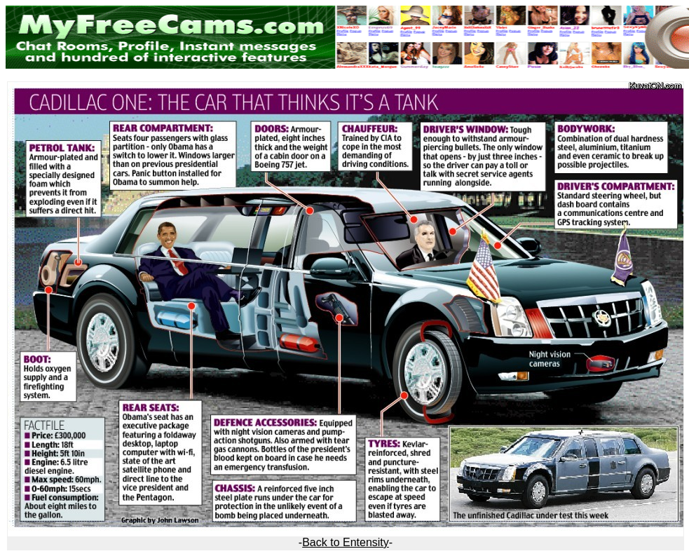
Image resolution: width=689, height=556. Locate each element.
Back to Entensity (345, 542)
